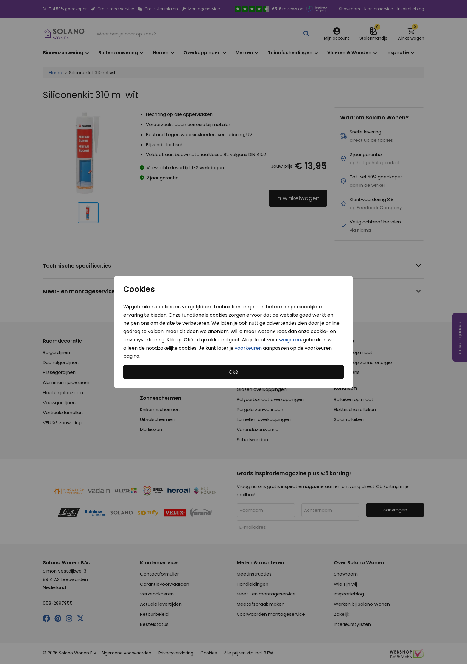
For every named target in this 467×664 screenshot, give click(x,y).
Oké (233, 371)
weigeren (290, 340)
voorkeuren (248, 347)
